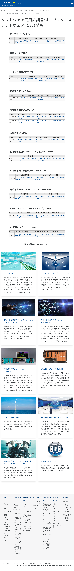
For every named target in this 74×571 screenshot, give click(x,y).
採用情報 (67, 514)
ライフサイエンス (27, 526)
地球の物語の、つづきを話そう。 (47, 508)
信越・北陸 (56, 514)
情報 (24, 506)
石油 (5, 504)
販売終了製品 (26, 533)
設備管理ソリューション (17, 516)
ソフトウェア (45, 10)
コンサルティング (27, 514)
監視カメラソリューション (17, 540)
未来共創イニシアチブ (47, 550)
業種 (5, 500)
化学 (5, 509)
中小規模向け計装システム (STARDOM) (14, 370)
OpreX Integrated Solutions (16, 508)
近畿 (54, 518)
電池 (5, 540)
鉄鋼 (5, 524)
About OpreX (46, 516)
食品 (5, 520)
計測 (24, 511)
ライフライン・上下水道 (7, 530)
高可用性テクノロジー (49, 463)
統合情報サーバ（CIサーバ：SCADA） (52, 418)
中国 (54, 521)
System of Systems (46, 518)
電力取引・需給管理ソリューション (17, 526)
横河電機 (65, 504)
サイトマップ (60, 566)
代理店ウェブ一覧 (57, 528)
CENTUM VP (9, 273)
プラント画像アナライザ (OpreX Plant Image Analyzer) (16, 321)
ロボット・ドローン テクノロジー (47, 538)
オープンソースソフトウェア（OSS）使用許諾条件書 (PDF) (50, 140)
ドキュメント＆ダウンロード (32, 10)
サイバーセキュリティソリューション (17, 545)
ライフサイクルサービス (27, 522)
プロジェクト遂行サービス (27, 518)
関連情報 (35, 508)
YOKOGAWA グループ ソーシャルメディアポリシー (41, 566)
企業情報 (65, 500)
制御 (24, 509)
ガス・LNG (6, 506)
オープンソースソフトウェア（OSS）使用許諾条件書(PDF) (49, 41)
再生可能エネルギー (7, 514)
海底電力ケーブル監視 (12, 417)
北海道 (55, 506)
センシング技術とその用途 (47, 546)
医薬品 (5, 517)
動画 (34, 510)
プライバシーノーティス (20, 566)
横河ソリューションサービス (67, 517)
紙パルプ (6, 522)
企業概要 (67, 520)
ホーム (12, 10)
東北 (54, 509)
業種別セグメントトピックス (47, 512)
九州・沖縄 (56, 525)
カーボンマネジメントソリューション (17, 532)
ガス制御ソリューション (17, 556)
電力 (5, 511)
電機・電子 (6, 538)
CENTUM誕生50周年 (46, 542)
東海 (54, 516)
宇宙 (5, 542)
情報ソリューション (17, 512)
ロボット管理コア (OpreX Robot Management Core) (53, 321)
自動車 (5, 535)
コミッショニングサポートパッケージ (55, 274)
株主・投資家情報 (68, 507)
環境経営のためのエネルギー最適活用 (17, 521)
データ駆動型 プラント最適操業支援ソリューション (17, 551)
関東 (54, 511)
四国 (54, 523)
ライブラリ (19, 10)
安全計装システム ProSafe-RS (52, 369)
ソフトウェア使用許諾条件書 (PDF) (23, 41)
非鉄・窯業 (6, 527)
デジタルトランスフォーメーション (47, 526)
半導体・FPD (7, 533)
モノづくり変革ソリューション (17, 536)
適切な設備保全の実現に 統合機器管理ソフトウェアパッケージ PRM (18, 464)
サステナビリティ (68, 511)
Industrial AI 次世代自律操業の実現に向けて (47, 531)
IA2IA (44, 522)
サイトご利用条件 (7, 566)
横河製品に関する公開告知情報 (27, 530)
